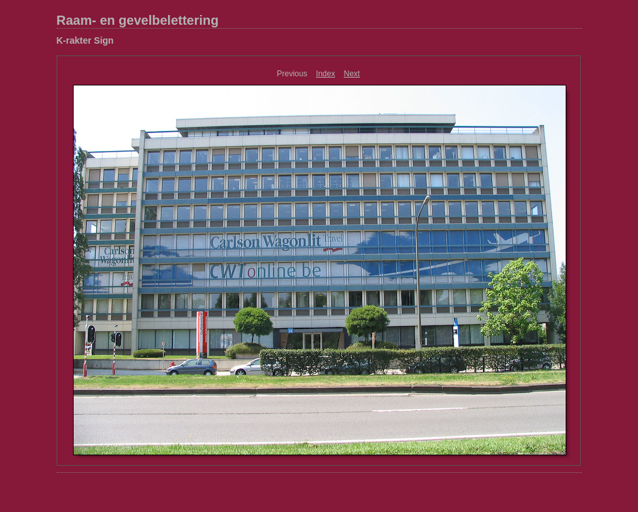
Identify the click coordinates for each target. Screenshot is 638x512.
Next (352, 73)
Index (325, 73)
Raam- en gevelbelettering (138, 20)
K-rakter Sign (85, 40)
